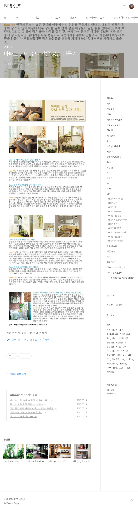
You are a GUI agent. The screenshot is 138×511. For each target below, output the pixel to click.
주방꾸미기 (111, 355)
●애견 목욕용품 (114, 211)
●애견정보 (112, 203)
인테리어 (14, 394)
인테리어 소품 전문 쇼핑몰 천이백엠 (28, 340)
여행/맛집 (111, 262)
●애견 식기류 (113, 224)
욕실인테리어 (112, 363)
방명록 (73, 17)
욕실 (124, 355)
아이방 (109, 178)
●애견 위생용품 (114, 228)
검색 (124, 6)
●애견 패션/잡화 (115, 236)
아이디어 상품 (112, 334)
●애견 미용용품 (114, 216)
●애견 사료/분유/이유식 (118, 220)
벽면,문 (110, 167)
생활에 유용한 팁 (114, 157)
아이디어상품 (112, 368)
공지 (109, 257)
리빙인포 (12, 6)
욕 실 (109, 162)
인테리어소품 (122, 338)
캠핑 (109, 103)
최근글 (109, 304)
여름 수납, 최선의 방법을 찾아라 (26, 412)
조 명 (109, 189)
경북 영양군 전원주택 (116, 267)
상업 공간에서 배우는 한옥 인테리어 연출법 (32, 408)
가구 (121, 330)
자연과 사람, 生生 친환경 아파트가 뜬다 (30, 400)
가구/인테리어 (125, 334)
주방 (108, 338)
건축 (109, 114)
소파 (122, 359)
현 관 (109, 173)
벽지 (126, 342)
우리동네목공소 (113, 125)
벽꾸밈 (118, 347)
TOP (131, 500)
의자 (114, 338)
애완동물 (119, 342)
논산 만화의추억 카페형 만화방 (120, 278)
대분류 (109, 98)
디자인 (127, 368)
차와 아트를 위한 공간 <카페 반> (26, 404)
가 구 (109, 183)
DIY (124, 347)
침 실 (109, 141)
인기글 (119, 304)
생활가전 (110, 342)
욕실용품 (115, 359)
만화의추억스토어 (95, 17)
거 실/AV (111, 135)
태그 (18, 17)
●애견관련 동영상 (115, 199)
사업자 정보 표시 (16, 374)
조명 (121, 368)
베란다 (109, 151)
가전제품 (122, 363)
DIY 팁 (110, 130)
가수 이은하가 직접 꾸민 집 (23, 416)
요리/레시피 (112, 246)
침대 (108, 359)
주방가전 (110, 347)
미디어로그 (35, 17)
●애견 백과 (113, 207)
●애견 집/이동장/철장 (117, 232)
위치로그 (55, 17)
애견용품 (110, 372)
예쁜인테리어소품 (114, 119)
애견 (109, 194)
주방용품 (124, 351)
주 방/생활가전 (113, 146)
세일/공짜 (111, 251)
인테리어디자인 (113, 351)
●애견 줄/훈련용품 (115, 241)
